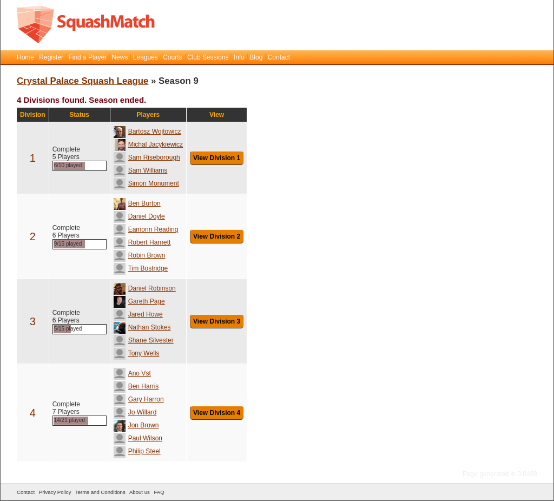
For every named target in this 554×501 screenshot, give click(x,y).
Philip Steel (137, 451)
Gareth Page (139, 301)
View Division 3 (216, 321)
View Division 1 (216, 158)
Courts (172, 57)
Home (25, 57)
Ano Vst (132, 373)
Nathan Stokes (142, 327)
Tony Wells (137, 353)
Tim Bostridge (141, 268)
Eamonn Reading (146, 229)
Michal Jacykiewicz (148, 144)
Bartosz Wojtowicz (147, 131)
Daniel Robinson (145, 288)
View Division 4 (216, 413)
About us (139, 492)
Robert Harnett (142, 242)
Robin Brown (140, 255)
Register (51, 57)
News (119, 57)
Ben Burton (137, 203)
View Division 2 (216, 236)
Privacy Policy (55, 492)
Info (239, 57)
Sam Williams (141, 170)
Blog (255, 57)
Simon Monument (146, 183)
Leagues (145, 57)
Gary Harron (139, 399)
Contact (279, 57)
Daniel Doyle (139, 216)
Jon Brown (136, 425)
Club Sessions (208, 57)
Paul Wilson (138, 438)
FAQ (159, 492)
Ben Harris (136, 386)
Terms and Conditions (100, 492)
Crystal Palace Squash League (82, 81)
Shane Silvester (144, 340)
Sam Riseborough (147, 157)
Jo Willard (135, 412)
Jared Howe (138, 314)
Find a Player (87, 57)
